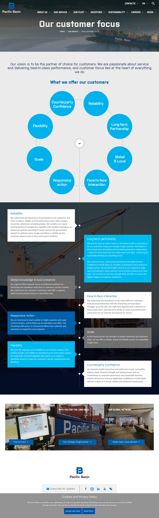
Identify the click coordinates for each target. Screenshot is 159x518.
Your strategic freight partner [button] (77, 442)
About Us (42, 12)
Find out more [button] (21, 442)
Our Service (60, 12)
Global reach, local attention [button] (126, 442)
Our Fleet (79, 12)
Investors (96, 12)
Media (150, 12)
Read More (88, 511)
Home (62, 31)
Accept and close (73, 511)
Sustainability (116, 12)
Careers (136, 12)
